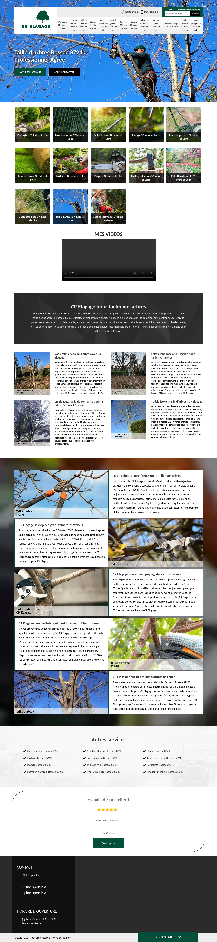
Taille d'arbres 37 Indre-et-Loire (185, 25)
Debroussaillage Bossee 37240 (103, 771)
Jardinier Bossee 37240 (39, 758)
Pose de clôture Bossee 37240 (43, 751)
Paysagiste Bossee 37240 (160, 764)
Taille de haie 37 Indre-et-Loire (83, 25)
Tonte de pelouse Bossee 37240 (164, 758)
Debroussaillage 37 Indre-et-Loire (171, 25)
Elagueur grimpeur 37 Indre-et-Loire (196, 25)
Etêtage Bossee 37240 (39, 764)
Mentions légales (61, 937)
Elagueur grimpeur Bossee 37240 (165, 771)
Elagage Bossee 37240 (159, 751)
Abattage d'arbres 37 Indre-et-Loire (144, 25)
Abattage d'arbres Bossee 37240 (104, 751)
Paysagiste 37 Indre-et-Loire (63, 25)
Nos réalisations (30, 72)
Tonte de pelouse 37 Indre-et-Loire (103, 25)
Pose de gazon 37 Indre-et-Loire (113, 25)
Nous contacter (64, 72)
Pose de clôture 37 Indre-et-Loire (74, 25)
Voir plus (108, 843)
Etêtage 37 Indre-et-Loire (93, 25)
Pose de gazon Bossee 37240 (102, 758)
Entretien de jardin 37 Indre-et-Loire (157, 25)
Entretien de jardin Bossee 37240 (45, 771)
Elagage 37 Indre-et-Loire (134, 25)
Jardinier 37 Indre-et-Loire (123, 25)
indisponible (130, 12)
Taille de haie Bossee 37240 (102, 764)
